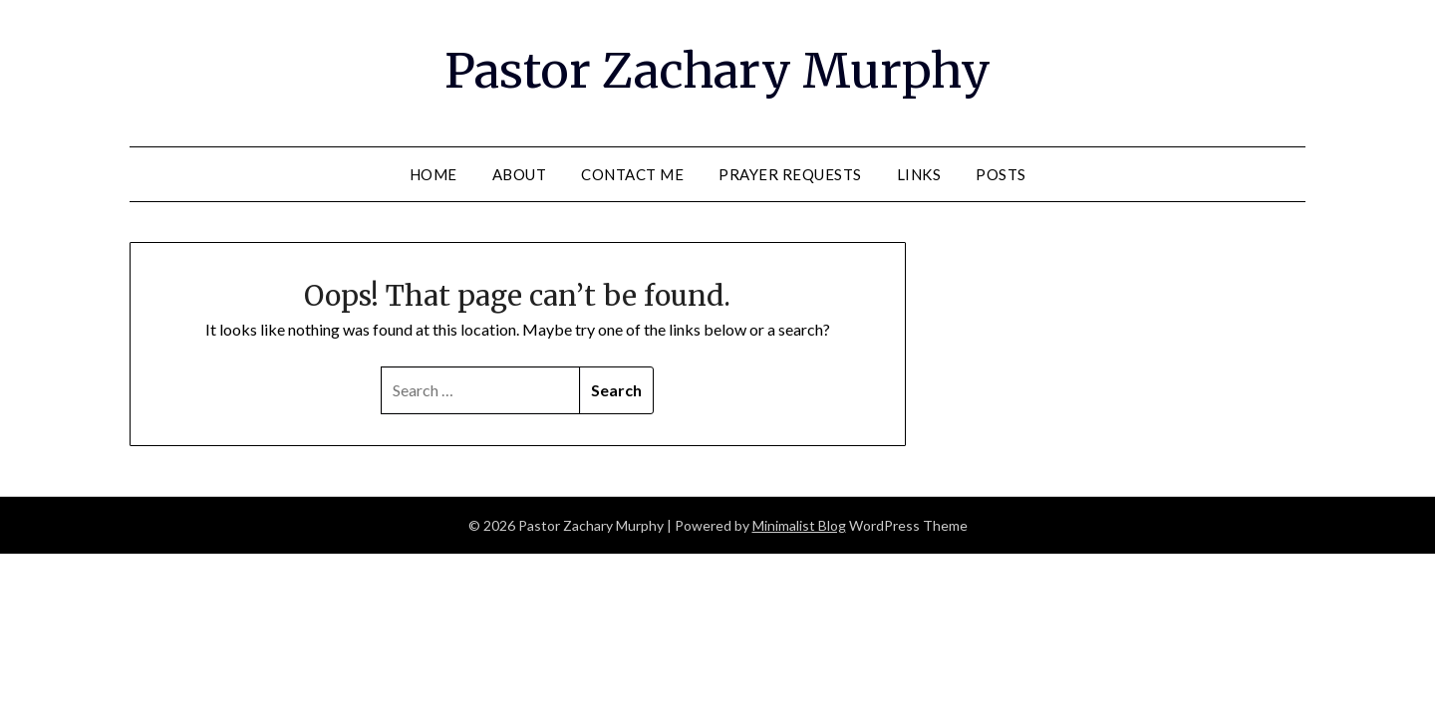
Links (919, 174)
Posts (1001, 174)
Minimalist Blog (799, 525)
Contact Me (632, 174)
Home (433, 174)
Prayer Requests (790, 174)
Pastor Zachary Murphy (717, 71)
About (519, 174)
